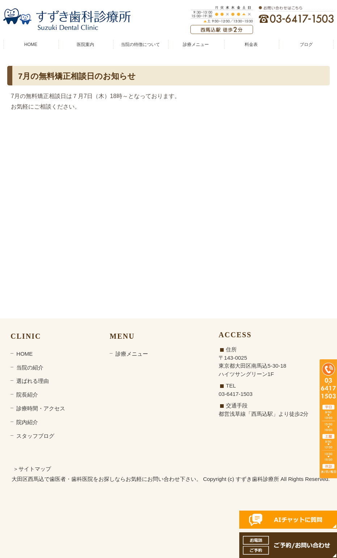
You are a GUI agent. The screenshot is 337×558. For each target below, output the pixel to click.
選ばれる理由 (32, 381)
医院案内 (85, 44)
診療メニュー (196, 44)
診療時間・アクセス (40, 408)
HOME (30, 44)
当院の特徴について (140, 44)
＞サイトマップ (32, 469)
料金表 (251, 44)
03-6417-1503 (235, 394)
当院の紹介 (29, 367)
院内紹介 (27, 422)
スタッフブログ (35, 436)
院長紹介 (27, 395)
